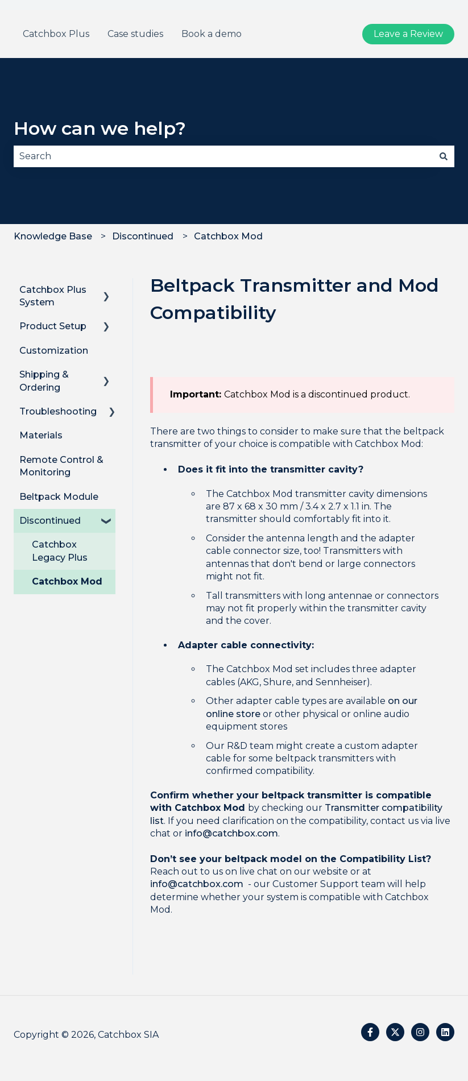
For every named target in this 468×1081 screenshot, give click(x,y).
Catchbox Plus (56, 33)
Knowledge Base (53, 236)
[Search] (443, 156)
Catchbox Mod (228, 236)
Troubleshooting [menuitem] (58, 411)
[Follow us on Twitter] (395, 1032)
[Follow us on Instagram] (420, 1032)
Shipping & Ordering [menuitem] (44, 380)
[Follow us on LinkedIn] (445, 1032)
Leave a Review (408, 33)
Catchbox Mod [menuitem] (67, 581)
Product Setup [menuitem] (52, 326)
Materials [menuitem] (41, 435)
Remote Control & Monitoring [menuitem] (61, 466)
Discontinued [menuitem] (50, 520)
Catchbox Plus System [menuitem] (52, 296)
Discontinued (142, 236)
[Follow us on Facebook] (370, 1032)
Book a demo (211, 33)
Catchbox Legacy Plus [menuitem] (60, 550)
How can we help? (100, 128)
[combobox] (223, 156)
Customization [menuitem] (53, 350)
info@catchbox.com (231, 833)
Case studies (135, 33)
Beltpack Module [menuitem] (58, 496)
